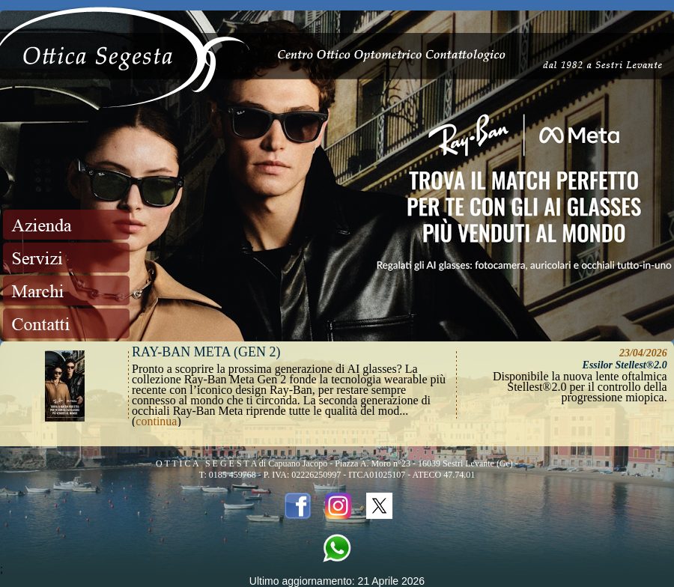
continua (156, 421)
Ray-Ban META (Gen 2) (206, 351)
